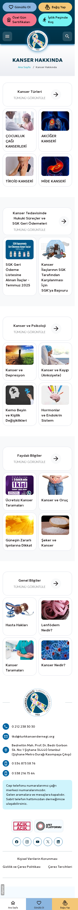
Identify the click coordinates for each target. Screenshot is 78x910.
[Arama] (67, 36)
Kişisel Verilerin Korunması (37, 859)
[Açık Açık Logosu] (21, 826)
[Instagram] (27, 841)
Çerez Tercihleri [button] (60, 867)
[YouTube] (37, 841)
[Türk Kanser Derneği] (37, 37)
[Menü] (7, 36)
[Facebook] (16, 841)
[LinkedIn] (58, 841)
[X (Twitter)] (48, 841)
